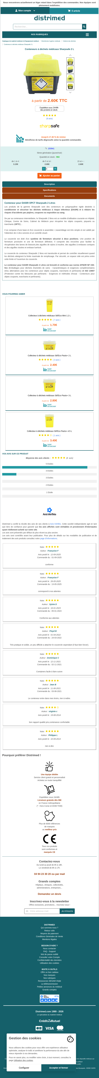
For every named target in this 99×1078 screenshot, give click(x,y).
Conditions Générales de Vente (49, 936)
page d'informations (48, 538)
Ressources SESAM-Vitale (49, 981)
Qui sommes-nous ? (49, 928)
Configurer (24, 1067)
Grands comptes (49, 990)
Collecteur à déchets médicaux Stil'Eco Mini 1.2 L (49, 315)
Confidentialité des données (50, 960)
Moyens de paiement (49, 933)
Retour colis (49, 930)
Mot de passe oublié (49, 954)
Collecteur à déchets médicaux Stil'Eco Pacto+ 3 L (49, 395)
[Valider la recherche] (84, 26)
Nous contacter (49, 948)
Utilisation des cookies (49, 963)
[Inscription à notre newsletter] (42, 911)
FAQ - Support (49, 951)
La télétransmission (49, 984)
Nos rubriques (49, 978)
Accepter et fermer (58, 1067)
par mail (60, 874)
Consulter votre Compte (49, 957)
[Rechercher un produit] (47, 26)
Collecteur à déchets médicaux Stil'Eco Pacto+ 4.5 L (49, 431)
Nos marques (49, 975)
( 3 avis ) (56, 360)
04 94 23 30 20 (42, 874)
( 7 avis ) (56, 320)
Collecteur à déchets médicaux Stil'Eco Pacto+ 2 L (49, 355)
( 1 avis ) (56, 435)
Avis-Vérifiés (55, 524)
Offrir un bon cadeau (49, 972)
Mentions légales (49, 939)
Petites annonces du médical (49, 987)
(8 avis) (49, 118)
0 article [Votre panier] (74, 11)
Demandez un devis (49, 894)
